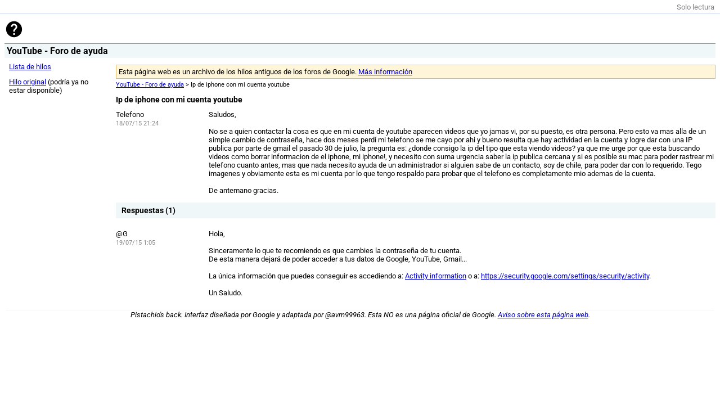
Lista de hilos (30, 66)
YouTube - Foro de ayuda (150, 84)
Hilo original (27, 82)
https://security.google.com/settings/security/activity (565, 276)
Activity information (435, 276)
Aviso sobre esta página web (543, 314)
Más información (385, 72)
